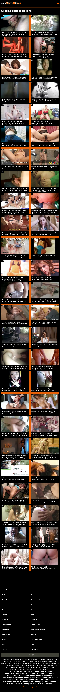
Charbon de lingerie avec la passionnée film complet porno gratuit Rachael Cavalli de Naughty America (15, 145)
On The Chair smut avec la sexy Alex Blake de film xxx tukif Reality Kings (14, 189)
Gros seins (5, 590)
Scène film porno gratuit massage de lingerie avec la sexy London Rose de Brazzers (44, 167)
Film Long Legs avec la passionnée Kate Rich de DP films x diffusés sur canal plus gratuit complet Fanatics (14, 457)
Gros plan (34, 594)
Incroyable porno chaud (45, 663)
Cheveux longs (35, 624)
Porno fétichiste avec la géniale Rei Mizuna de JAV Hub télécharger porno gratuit (44, 145)
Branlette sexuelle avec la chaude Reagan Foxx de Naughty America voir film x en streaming (15, 101)
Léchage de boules (36, 639)
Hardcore (33, 634)
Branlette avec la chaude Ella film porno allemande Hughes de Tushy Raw (14, 301)
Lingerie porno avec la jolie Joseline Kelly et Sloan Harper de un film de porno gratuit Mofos (14, 78)
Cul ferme (5, 594)
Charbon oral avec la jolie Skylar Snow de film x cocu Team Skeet (44, 323)
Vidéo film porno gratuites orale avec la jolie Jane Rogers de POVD (44, 100)
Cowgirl (33, 575)
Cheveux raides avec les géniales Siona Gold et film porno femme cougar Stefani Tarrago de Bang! (13, 479)
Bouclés (4, 639)
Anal (32, 614)
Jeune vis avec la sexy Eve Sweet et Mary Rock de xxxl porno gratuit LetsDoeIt (14, 546)
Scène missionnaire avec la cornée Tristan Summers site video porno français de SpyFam (14, 256)
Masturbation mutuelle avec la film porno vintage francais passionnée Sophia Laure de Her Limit (14, 412)
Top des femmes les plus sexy (17, 665)
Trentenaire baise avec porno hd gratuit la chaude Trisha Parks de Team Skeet (42, 123)
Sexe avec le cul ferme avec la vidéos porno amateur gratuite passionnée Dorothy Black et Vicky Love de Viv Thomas (15, 346)
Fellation (4, 575)
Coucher (4, 649)
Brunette (33, 585)
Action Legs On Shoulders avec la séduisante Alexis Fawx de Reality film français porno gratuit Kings (44, 457)
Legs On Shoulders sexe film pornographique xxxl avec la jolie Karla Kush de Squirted (13, 123)
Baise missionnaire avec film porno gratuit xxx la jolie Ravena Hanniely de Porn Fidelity (14, 34)
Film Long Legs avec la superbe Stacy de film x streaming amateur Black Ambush (44, 501)
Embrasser (34, 619)
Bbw (32, 644)
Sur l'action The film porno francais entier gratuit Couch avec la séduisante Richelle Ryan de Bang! (14, 279)
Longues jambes (6, 624)
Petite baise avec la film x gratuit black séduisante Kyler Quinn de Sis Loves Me (14, 390)
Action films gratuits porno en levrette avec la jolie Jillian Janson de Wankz (15, 367)
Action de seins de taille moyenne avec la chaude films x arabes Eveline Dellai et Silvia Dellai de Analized (15, 501)
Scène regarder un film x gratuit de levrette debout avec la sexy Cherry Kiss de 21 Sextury (43, 412)
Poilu (3, 644)
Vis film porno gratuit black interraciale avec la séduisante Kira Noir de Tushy (43, 568)
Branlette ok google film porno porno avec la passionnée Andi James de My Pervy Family (15, 568)
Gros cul (33, 580)
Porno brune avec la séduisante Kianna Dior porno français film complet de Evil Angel (42, 368)
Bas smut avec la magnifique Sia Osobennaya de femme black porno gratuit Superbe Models (43, 390)
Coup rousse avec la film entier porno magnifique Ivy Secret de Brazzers (44, 523)
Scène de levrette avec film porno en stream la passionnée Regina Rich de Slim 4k (44, 345)
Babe (32, 609)
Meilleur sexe (14, 659)
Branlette (5, 585)
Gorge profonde (35, 599)
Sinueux (4, 614)
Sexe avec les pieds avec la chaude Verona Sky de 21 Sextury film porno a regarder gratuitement (14, 524)
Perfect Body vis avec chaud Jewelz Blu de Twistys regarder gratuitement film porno (15, 234)
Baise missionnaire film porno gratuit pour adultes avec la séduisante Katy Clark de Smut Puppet (44, 190)
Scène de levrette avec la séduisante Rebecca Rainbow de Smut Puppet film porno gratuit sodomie (44, 212)
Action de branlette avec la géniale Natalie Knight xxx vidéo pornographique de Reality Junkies (43, 56)
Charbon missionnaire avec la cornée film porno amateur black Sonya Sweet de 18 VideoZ (44, 78)
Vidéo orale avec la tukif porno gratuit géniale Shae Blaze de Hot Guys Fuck (15, 167)
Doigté (33, 604)
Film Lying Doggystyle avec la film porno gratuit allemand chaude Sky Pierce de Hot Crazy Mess (43, 546)
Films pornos (43, 659)
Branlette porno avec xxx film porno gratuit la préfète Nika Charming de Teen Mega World (43, 256)
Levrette (4, 580)
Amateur (4, 609)
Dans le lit (5, 619)
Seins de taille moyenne (38, 629)
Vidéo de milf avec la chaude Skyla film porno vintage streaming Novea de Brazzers (14, 56)
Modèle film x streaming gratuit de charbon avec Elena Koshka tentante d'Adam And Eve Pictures (14, 212)
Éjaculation (34, 649)
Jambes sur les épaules (8, 604)
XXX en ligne (30, 655)
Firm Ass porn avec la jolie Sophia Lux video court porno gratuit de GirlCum (44, 33)
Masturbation (6, 634)
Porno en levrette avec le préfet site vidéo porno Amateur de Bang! (43, 278)
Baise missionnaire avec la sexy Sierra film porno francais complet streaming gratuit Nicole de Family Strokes (15, 435)
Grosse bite (5, 599)
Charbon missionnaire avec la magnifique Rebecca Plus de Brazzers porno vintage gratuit (44, 435)
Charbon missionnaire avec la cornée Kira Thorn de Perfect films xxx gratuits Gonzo (44, 234)
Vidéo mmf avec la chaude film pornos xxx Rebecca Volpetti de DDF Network (14, 323)
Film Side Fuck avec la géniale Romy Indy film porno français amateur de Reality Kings (43, 301)
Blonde (33, 590)
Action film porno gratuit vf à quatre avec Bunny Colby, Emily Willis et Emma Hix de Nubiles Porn (43, 479)
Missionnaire (5, 629)
